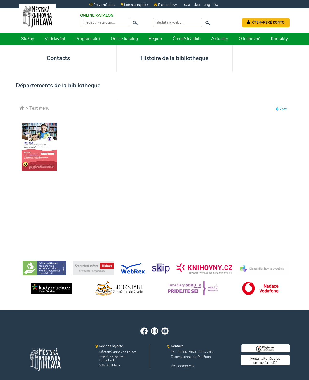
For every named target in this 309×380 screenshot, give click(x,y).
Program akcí (88, 39)
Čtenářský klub (187, 39)
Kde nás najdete (133, 4)
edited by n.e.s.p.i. (154, 367)
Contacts (31, 59)
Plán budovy (164, 4)
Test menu (40, 90)
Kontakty (279, 39)
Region (155, 39)
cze (187, 4)
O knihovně (249, 39)
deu (197, 4)
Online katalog (124, 39)
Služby (27, 39)
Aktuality (219, 39)
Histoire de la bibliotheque (93, 63)
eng (207, 4)
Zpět (281, 91)
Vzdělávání (55, 39)
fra (216, 4)
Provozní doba (102, 4)
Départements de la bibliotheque (154, 63)
